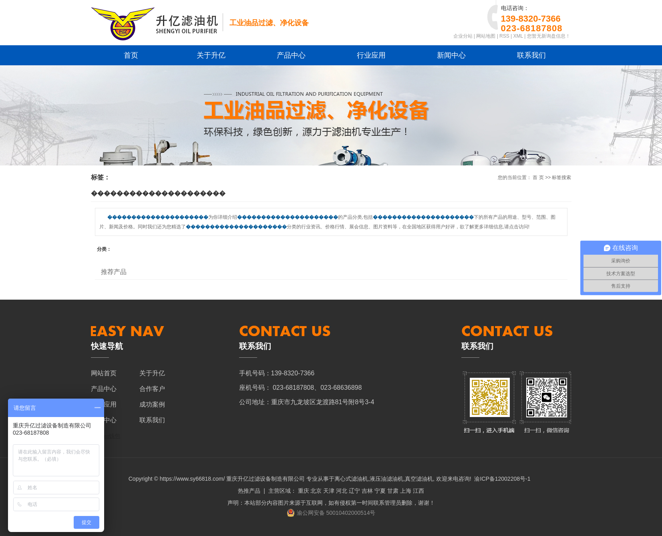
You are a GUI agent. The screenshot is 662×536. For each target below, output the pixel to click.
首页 (131, 55)
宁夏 (380, 491)
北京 (316, 491)
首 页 (538, 177)
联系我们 (531, 55)
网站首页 (104, 373)
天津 (328, 491)
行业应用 (371, 55)
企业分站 (463, 36)
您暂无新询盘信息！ (548, 36)
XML (518, 36)
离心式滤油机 (351, 479)
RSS (504, 36)
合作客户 (152, 388)
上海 (405, 491)
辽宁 (354, 491)
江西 (418, 491)
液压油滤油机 (386, 479)
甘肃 (392, 491)
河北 (341, 491)
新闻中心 (451, 55)
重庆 (303, 491)
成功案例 (152, 404)
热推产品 (249, 491)
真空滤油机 (419, 479)
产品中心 (291, 55)
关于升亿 (211, 55)
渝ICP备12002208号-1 (502, 479)
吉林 (367, 491)
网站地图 (485, 36)
